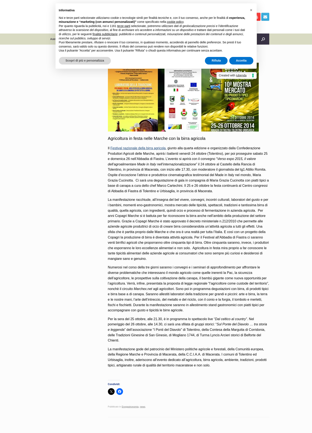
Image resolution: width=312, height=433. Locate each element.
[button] (251, 10)
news (142, 406)
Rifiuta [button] (216, 60)
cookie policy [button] (175, 21)
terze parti (123, 26)
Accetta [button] (241, 60)
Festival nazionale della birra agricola (138, 148)
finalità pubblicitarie (105, 34)
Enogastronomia (130, 406)
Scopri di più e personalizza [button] (85, 60)
